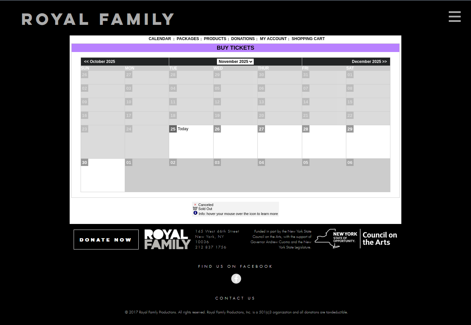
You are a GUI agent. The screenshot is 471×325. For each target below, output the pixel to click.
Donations (243, 38)
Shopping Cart (308, 38)
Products (215, 38)
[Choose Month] (235, 62)
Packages (188, 38)
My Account (273, 38)
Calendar (160, 38)
